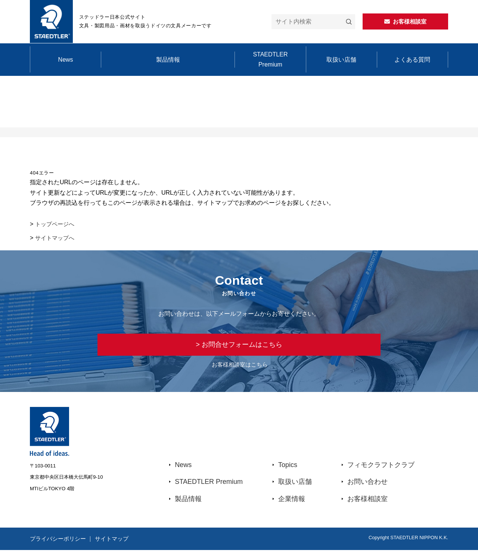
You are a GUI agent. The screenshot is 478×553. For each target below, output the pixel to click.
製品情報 (168, 59)
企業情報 (291, 502)
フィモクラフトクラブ (381, 468)
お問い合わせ (367, 484)
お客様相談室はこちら (240, 367)
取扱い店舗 (341, 59)
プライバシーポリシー (60, 542)
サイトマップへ (56, 238)
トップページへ (56, 224)
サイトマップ (120, 542)
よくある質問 (412, 59)
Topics (287, 468)
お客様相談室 (367, 502)
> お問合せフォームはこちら (239, 346)
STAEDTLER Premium (270, 59)
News (65, 59)
